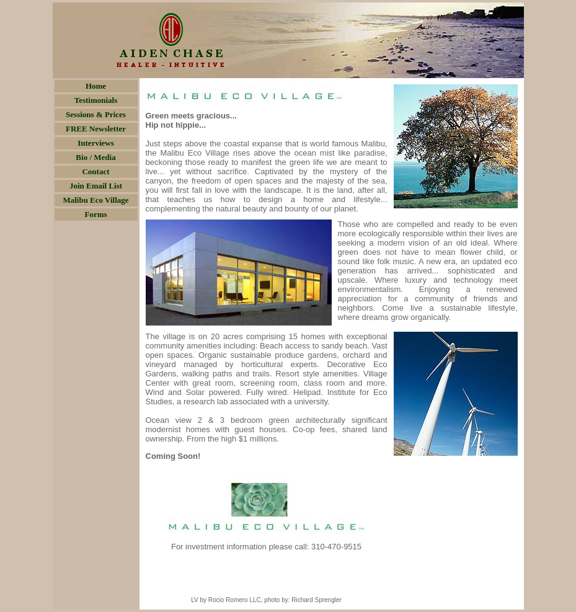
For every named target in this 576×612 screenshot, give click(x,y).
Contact (95, 171)
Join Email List (95, 185)
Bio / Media (95, 157)
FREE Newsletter (96, 128)
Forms (95, 214)
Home (96, 86)
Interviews (96, 143)
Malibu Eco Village (95, 200)
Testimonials (96, 100)
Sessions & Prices (96, 114)
